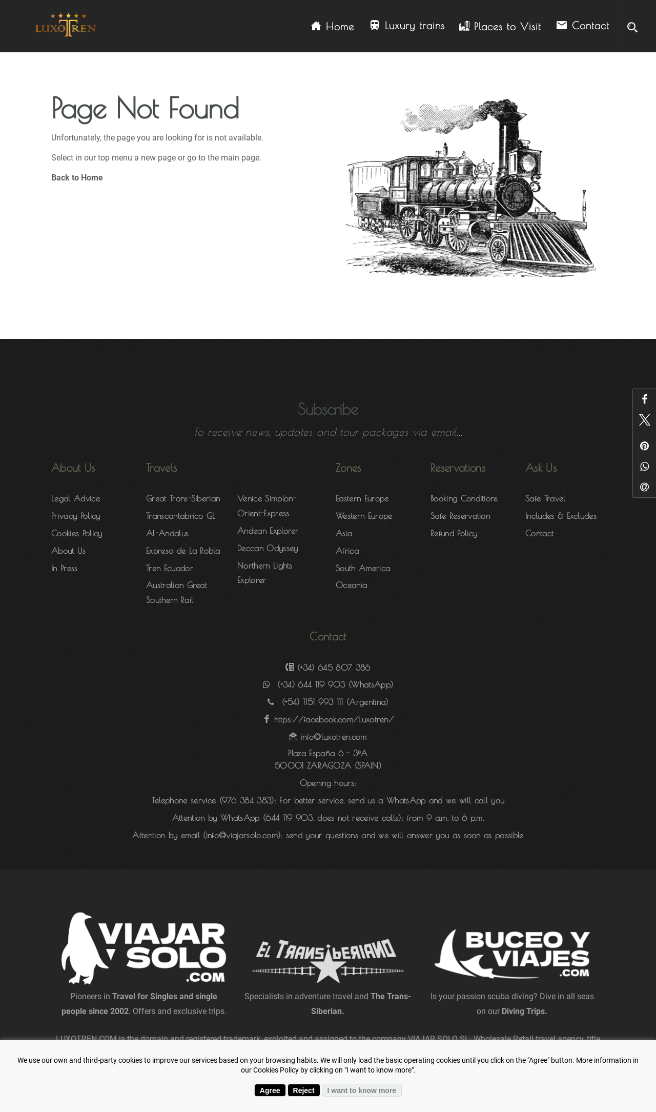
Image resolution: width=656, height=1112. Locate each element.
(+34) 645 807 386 (333, 667)
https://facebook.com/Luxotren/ (334, 719)
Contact (582, 26)
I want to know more (362, 1090)
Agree (270, 1090)
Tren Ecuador (169, 568)
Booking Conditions (464, 498)
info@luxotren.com (333, 736)
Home (332, 26)
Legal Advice (75, 498)
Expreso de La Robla (183, 550)
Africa (347, 550)
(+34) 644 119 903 (311, 684)
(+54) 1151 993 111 (312, 701)
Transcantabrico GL (181, 515)
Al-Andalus (167, 533)
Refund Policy (453, 533)
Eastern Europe (362, 498)
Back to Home (77, 178)
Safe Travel (545, 498)
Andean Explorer (268, 530)
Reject (304, 1090)
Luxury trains (406, 26)
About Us (68, 550)
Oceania (351, 585)
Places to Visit (500, 26)
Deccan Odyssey (267, 548)
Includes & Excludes (561, 515)
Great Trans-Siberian (183, 498)
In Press (64, 568)
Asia (344, 533)
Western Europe (364, 515)
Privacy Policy (75, 515)
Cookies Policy (76, 533)
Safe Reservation (460, 515)
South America (363, 568)
